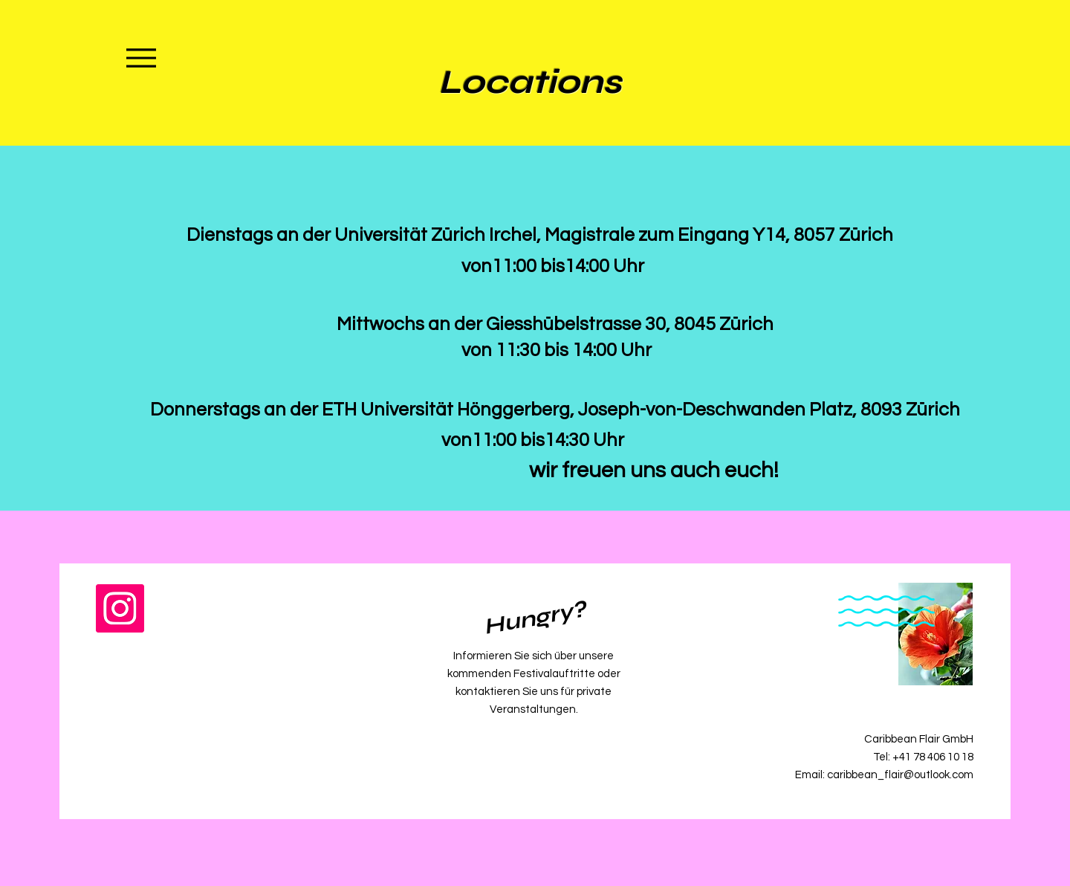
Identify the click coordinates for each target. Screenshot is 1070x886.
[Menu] (140, 57)
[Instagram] (120, 608)
